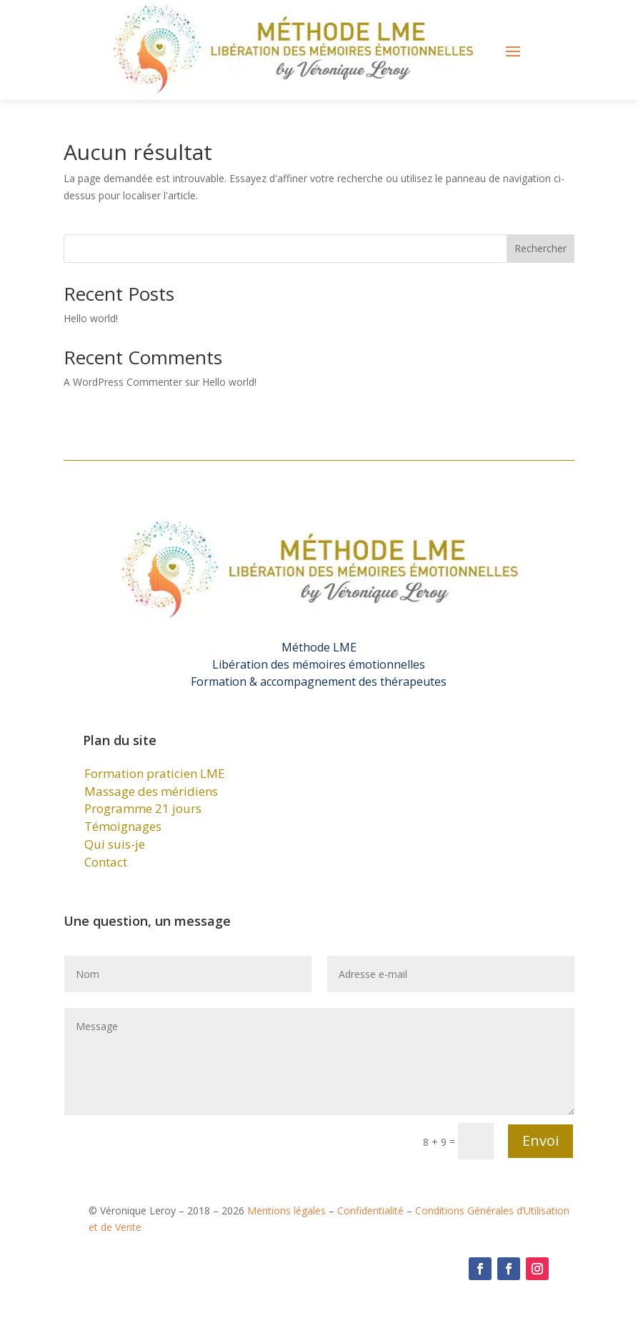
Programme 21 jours (142, 808)
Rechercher (540, 248)
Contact (105, 862)
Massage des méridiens (151, 791)
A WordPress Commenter (123, 382)
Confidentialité (370, 1210)
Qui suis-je (114, 844)
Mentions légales (286, 1210)
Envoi (540, 1140)
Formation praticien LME (154, 773)
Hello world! (91, 318)
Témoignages (122, 826)
